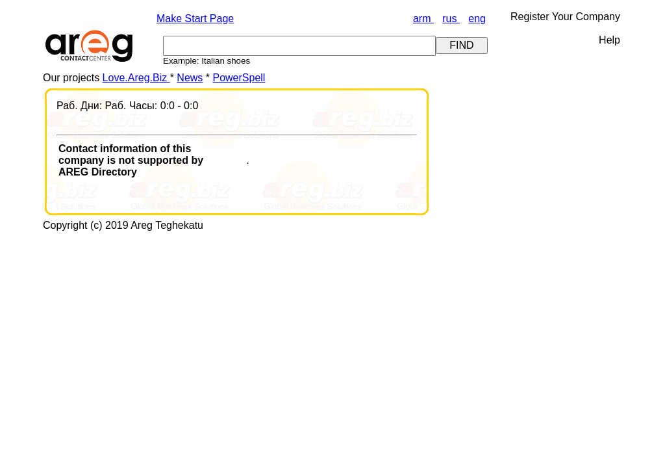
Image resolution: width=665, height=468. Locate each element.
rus (451, 18)
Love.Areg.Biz (136, 77)
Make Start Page (195, 18)
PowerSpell (238, 77)
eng (477, 18)
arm (423, 18)
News (190, 77)
